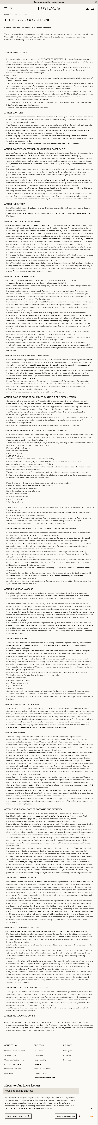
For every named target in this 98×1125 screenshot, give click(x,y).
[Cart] (92, 6)
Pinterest (67, 1054)
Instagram (67, 1049)
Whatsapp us (10, 1054)
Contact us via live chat (14, 1049)
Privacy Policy (40, 1072)
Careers (37, 1063)
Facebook (67, 1058)
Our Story (38, 1049)
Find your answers (12, 1063)
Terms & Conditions (42, 1067)
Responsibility (40, 1058)
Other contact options (14, 1058)
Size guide (9, 1072)
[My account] (87, 6)
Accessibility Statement (44, 1076)
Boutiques (38, 1054)
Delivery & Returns (12, 1067)
